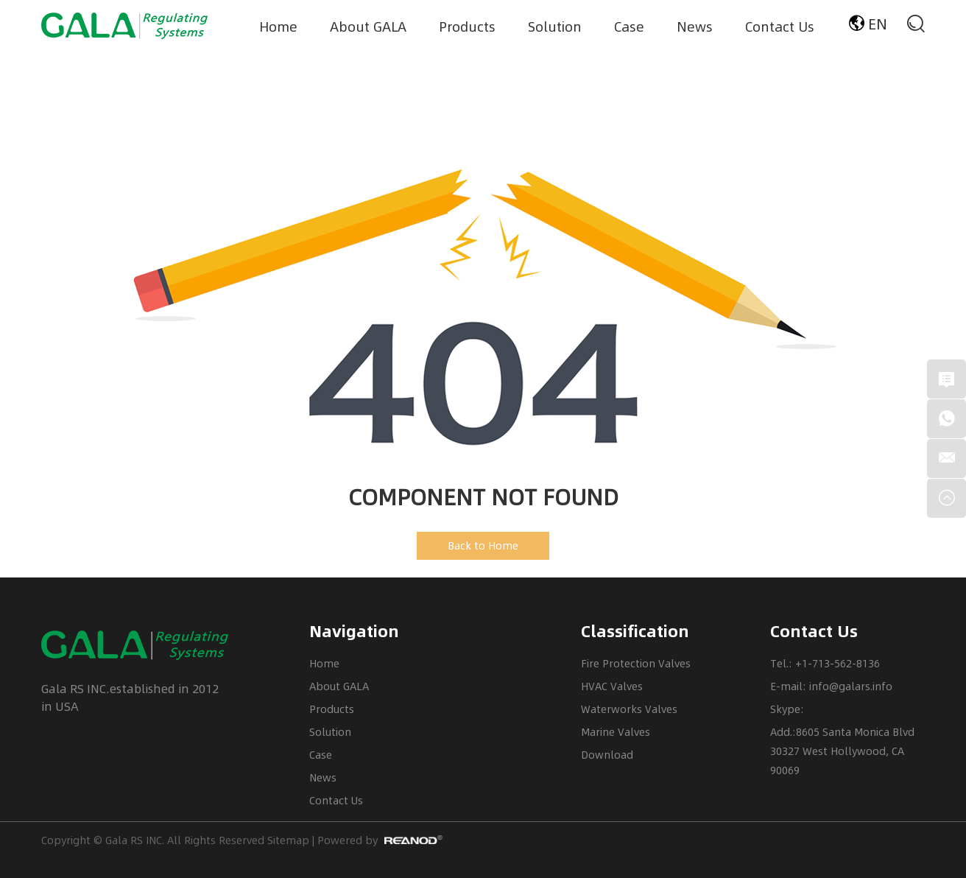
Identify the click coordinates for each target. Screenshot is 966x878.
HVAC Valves (612, 686)
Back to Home (483, 545)
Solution (555, 26)
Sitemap (288, 840)
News (695, 26)
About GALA (368, 26)
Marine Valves (615, 732)
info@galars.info (850, 686)
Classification (635, 631)
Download (607, 755)
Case (629, 26)
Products (467, 26)
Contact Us (779, 26)
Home (278, 26)
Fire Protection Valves (636, 663)
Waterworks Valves (629, 709)
